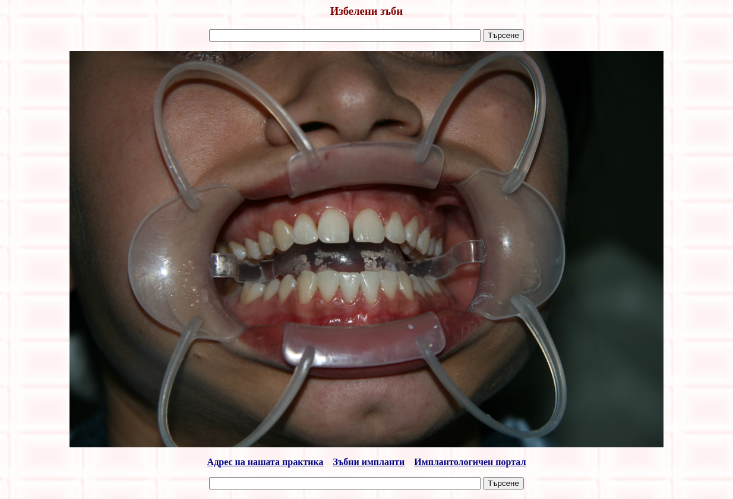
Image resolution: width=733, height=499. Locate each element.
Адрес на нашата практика (265, 462)
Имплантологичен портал (470, 462)
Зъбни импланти (369, 462)
